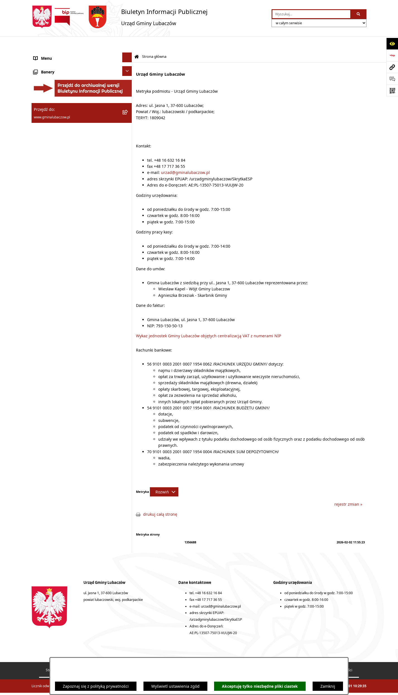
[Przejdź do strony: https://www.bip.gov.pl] (392, 55)
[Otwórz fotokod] (392, 90)
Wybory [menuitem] (40, 229)
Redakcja (99, 656)
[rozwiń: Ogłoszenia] (128, 205)
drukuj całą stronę (160, 500)
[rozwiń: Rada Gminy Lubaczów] (128, 75)
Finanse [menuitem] (40, 135)
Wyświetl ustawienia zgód (175, 686)
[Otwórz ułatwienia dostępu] (392, 43)
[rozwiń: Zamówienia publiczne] (128, 181)
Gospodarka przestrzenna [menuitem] (57, 147)
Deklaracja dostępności (238, 656)
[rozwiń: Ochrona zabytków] (128, 169)
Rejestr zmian (192, 656)
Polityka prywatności (336, 656)
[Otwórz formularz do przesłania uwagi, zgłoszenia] (392, 79)
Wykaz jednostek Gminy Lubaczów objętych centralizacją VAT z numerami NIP (208, 321)
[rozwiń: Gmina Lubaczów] (128, 59)
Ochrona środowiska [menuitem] (52, 158)
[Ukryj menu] (127, 43)
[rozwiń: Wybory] (128, 228)
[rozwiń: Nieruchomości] (128, 193)
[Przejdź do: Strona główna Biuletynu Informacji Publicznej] (136, 42)
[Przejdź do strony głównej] (120, 17)
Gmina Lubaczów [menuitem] (49, 60)
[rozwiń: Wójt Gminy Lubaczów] (128, 91)
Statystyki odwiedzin (288, 656)
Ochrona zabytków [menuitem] (50, 170)
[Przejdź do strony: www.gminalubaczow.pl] (392, 67)
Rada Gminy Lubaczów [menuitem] (54, 75)
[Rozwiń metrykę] (164, 477)
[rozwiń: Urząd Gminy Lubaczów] (128, 107)
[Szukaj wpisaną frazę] (358, 14)
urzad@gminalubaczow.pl (185, 158)
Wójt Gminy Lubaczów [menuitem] (54, 91)
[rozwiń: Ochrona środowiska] (128, 158)
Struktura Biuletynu (61, 656)
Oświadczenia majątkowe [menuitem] (57, 123)
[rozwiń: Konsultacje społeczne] (128, 216)
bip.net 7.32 (357, 686)
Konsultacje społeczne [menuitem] (54, 217)
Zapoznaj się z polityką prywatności (96, 686)
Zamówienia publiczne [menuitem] (54, 182)
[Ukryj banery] (127, 242)
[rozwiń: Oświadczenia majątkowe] (128, 123)
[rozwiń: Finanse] (128, 134)
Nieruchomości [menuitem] (47, 194)
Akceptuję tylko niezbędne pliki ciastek (260, 686)
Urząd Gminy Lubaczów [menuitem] (55, 107)
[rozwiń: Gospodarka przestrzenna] (128, 146)
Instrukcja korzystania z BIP (144, 656)
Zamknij (327, 686)
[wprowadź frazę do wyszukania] (311, 14)
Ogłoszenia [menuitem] (43, 205)
